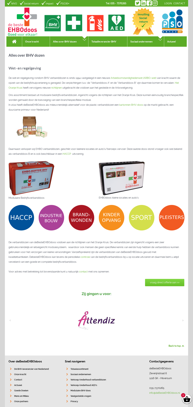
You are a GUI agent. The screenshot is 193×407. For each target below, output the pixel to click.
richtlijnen (56, 87)
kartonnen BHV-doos (131, 104)
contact (83, 271)
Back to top (176, 345)
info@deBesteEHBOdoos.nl (164, 392)
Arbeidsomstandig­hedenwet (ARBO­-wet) (133, 78)
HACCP (67, 153)
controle (85, 257)
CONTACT (179, 3)
